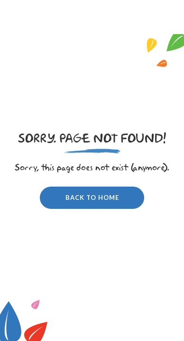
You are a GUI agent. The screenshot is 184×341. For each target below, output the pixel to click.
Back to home (92, 197)
